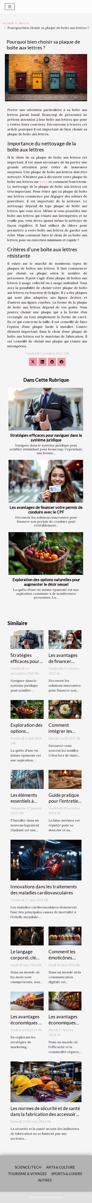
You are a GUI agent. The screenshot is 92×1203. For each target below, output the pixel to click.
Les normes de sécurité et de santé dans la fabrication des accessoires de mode (45, 1114)
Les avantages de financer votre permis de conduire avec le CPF (46, 509)
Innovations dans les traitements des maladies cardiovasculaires (44, 889)
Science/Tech (28, 1167)
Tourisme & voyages (27, 1173)
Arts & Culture (60, 1167)
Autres (23, 23)
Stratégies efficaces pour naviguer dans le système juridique (46, 437)
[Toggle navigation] (10, 6)
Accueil (7, 23)
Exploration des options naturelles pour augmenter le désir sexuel (46, 582)
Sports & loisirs (66, 1173)
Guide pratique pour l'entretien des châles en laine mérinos (65, 804)
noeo (44, 182)
